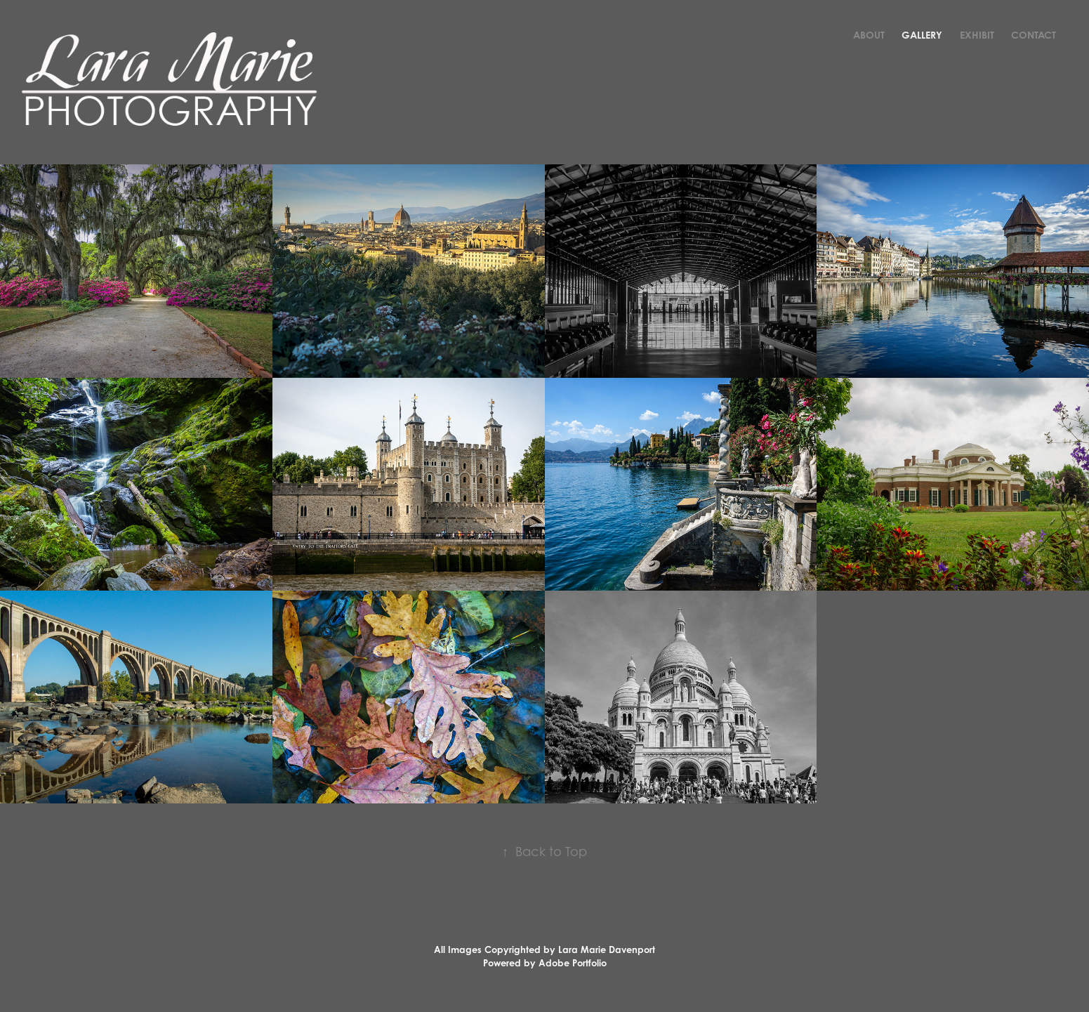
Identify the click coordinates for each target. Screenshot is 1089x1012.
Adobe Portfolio (573, 962)
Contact (1033, 35)
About (869, 35)
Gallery (922, 35)
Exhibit (977, 35)
